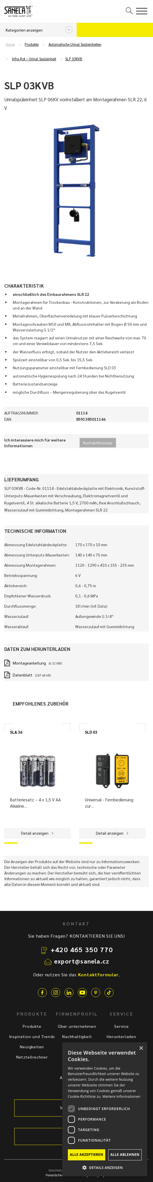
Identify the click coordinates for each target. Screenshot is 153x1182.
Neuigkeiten (32, 1046)
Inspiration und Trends (32, 1036)
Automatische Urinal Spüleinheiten (75, 44)
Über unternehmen (77, 1026)
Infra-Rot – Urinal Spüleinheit (34, 59)
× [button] (141, 1048)
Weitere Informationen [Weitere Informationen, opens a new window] (121, 1096)
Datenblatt (22, 674)
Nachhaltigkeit (77, 1036)
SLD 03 (91, 732)
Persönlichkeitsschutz (61, 1175)
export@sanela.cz (81, 961)
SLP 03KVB (73, 59)
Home (10, 44)
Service (121, 1026)
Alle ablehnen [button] (124, 1154)
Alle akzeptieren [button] (86, 1154)
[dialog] (104, 1109)
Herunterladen (121, 1036)
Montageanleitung (29, 662)
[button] (105, 1167)
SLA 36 (16, 732)
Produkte (32, 44)
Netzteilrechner (32, 1056)
